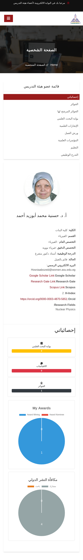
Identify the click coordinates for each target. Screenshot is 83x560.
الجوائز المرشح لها (67, 111)
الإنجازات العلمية (69, 125)
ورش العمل (71, 133)
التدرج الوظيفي (69, 154)
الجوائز (74, 104)
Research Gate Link (43, 281)
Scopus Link (57, 287)
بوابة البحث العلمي (67, 118)
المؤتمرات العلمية (68, 140)
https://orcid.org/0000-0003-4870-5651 (43, 299)
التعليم (74, 147)
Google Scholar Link (41, 275)
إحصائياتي (72, 96)
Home (54, 64)
